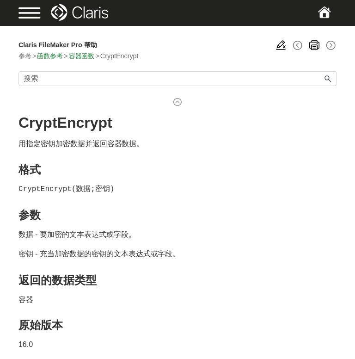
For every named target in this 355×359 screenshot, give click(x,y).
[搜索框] (177, 78)
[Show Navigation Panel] (33, 13)
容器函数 (82, 56)
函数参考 (50, 56)
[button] (328, 78)
